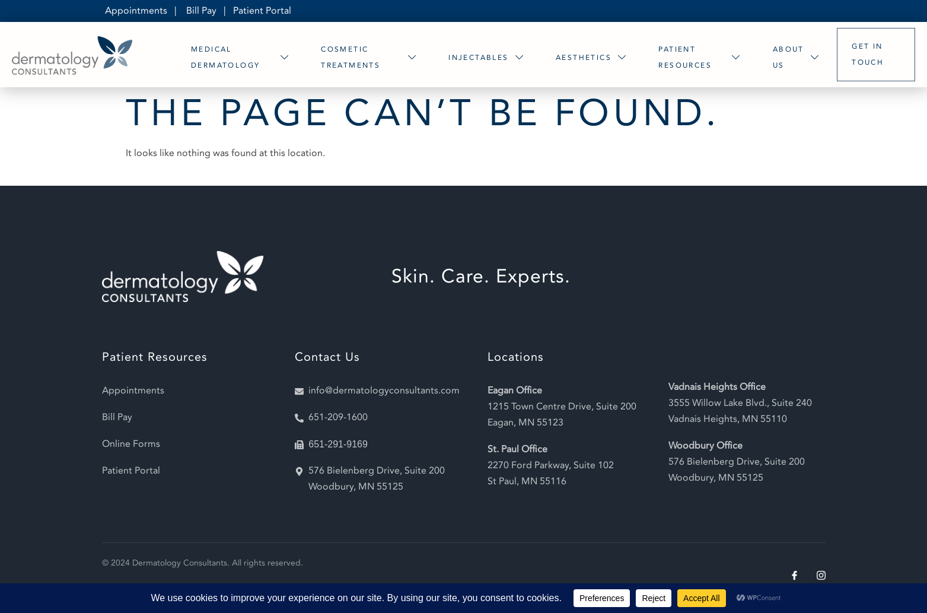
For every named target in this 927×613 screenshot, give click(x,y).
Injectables (487, 57)
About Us (798, 57)
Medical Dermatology (241, 57)
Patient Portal (262, 10)
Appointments (136, 10)
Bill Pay (201, 10)
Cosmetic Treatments (370, 57)
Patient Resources (701, 57)
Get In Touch (868, 54)
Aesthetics (593, 57)
